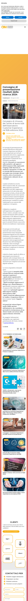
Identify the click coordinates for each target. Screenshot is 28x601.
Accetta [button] (20, 17)
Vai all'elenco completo (11, 531)
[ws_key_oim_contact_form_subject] (14, 594)
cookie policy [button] (7, 10)
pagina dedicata (9, 323)
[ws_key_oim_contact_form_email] (19, 589)
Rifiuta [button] (7, 17)
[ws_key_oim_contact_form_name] (9, 589)
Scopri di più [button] (14, 20)
